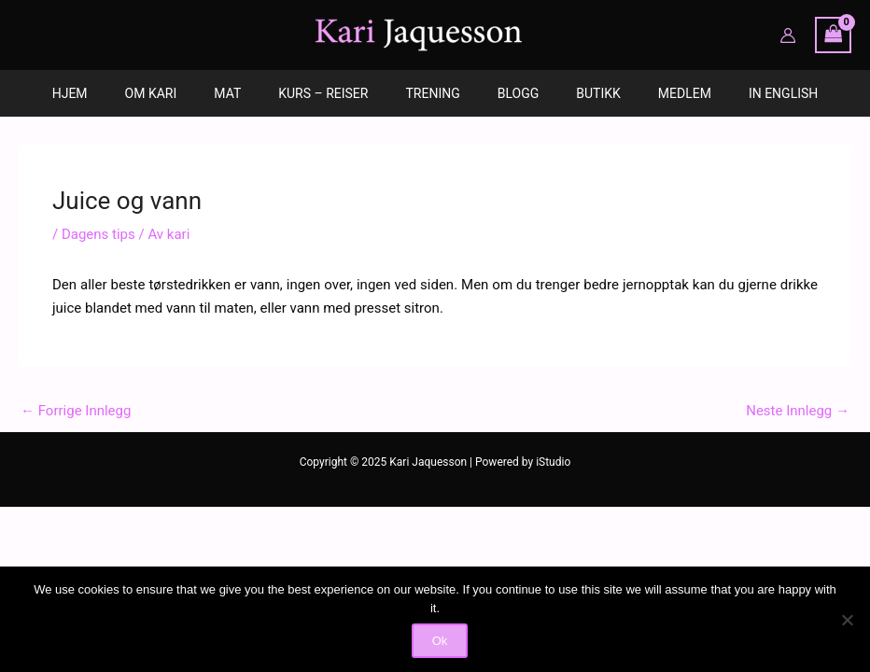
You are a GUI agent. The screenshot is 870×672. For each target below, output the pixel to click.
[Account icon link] (787, 35)
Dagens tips (98, 234)
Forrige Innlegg (76, 410)
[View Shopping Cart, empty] (833, 35)
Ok (440, 641)
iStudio (553, 462)
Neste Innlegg (797, 410)
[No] (846, 619)
